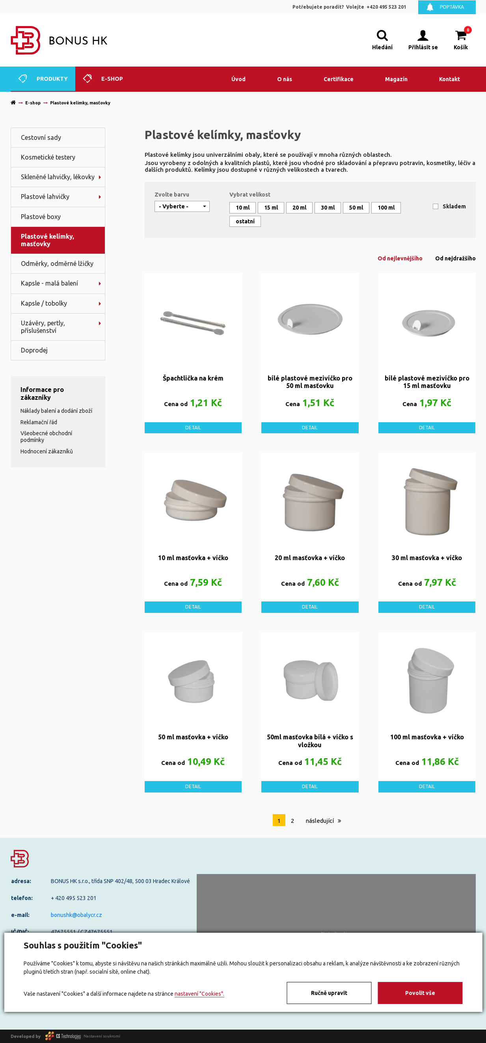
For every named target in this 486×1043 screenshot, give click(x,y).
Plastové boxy (41, 216)
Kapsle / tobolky (44, 303)
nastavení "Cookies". (199, 994)
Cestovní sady (41, 137)
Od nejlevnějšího (400, 258)
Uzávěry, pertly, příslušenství (43, 326)
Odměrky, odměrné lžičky (57, 263)
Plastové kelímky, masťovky (47, 240)
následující (323, 820)
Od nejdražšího (455, 258)
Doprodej (34, 350)
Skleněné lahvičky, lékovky (58, 176)
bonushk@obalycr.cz (76, 915)
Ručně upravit (329, 993)
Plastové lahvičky (45, 196)
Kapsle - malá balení (49, 283)
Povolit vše (420, 993)
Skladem (454, 206)
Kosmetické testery (48, 157)
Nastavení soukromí (102, 1036)
